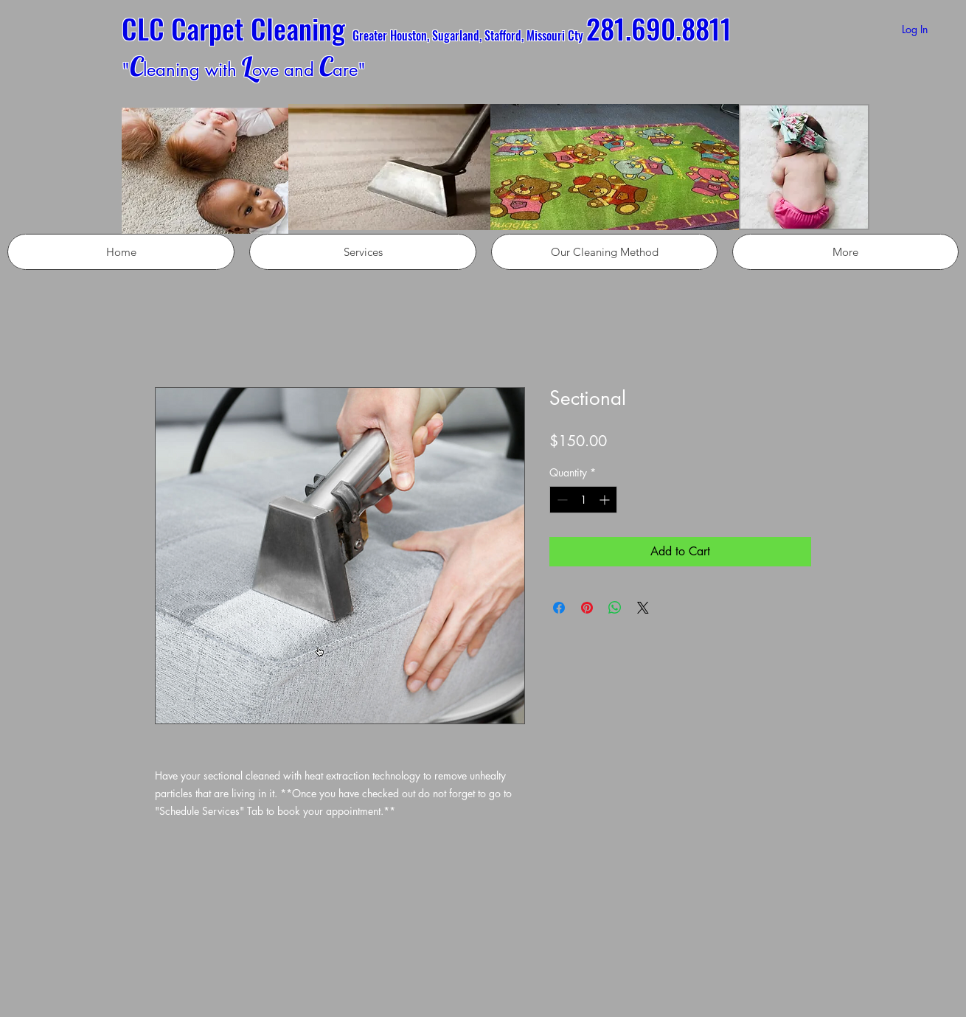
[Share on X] (643, 608)
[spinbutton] (583, 500)
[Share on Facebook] (559, 608)
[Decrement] (561, 500)
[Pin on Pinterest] (587, 608)
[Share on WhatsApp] (615, 608)
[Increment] (606, 500)
